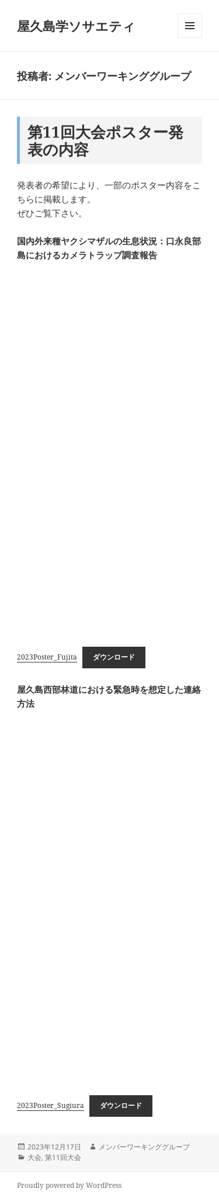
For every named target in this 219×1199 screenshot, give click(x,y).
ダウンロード (114, 657)
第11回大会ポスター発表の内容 (105, 140)
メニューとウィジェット (189, 37)
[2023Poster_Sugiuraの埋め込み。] (109, 899)
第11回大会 (63, 1157)
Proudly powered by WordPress (69, 1185)
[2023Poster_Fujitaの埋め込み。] (109, 451)
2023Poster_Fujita (47, 657)
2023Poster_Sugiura (50, 1105)
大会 (34, 1157)
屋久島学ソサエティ (76, 25)
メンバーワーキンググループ (144, 1147)
